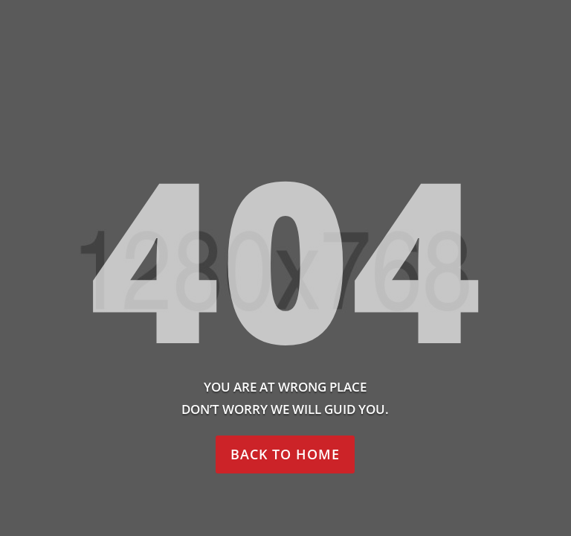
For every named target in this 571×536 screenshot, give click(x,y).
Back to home (285, 454)
